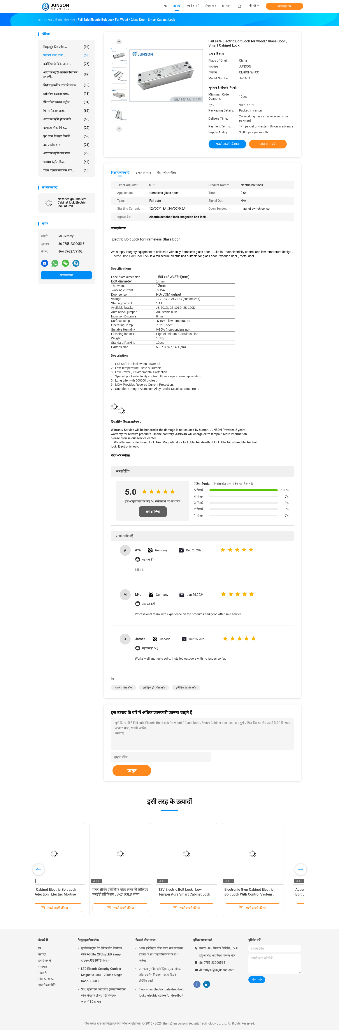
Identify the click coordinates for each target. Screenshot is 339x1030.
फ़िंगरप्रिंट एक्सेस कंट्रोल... (66, 102)
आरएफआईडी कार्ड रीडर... (66, 153)
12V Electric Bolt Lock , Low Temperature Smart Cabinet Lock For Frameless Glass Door (199, 894)
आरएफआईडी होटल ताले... (66, 119)
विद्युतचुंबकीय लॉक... (66, 47)
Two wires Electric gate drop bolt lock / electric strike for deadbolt (161, 992)
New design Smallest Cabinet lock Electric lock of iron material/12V (72, 202)
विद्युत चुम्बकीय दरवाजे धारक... (66, 85)
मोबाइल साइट (46, 979)
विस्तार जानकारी (120, 172)
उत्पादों (42, 954)
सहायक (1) (148, 559)
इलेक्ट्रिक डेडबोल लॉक (186, 687)
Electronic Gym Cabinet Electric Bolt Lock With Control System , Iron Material (264, 894)
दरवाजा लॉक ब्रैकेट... (66, 127)
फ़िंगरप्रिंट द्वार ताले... (66, 110)
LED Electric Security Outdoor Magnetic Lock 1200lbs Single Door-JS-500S (101, 975)
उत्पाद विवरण (143, 172)
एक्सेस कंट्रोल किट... (66, 162)
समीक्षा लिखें (152, 511)
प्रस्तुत (131, 770)
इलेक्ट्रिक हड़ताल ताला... (66, 93)
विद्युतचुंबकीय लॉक (88, 940)
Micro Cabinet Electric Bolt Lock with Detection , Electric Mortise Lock (66, 894)
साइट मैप (43, 972)
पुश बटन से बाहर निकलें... (66, 136)
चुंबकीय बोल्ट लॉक (123, 687)
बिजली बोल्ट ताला (145, 940)
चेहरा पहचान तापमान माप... (66, 170)
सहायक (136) (150, 648)
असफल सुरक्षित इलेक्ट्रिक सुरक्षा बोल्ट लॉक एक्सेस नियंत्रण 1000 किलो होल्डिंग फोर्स (160, 975)
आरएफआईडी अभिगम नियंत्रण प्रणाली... (66, 74)
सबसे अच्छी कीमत (227, 144)
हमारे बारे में (44, 960)
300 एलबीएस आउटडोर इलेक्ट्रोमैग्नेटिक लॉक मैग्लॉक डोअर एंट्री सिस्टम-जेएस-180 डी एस (103, 995)
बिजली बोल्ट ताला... (66, 55)
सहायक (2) (148, 604)
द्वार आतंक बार (66, 145)
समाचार (42, 966)
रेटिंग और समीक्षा (166, 172)
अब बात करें (284, 6)
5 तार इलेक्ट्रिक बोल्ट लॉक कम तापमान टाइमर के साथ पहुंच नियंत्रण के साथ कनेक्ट (161, 954)
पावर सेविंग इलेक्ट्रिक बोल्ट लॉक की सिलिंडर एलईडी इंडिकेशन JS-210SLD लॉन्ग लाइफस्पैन (135, 894)
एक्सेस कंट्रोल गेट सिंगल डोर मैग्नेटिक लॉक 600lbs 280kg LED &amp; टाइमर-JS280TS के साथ (101, 954)
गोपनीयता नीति (47, 985)
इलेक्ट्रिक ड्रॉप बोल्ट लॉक (154, 687)
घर (39, 948)
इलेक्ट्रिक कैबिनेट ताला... (66, 64)
